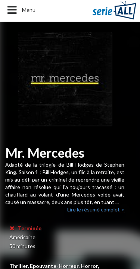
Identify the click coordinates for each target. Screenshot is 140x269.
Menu (20, 10)
